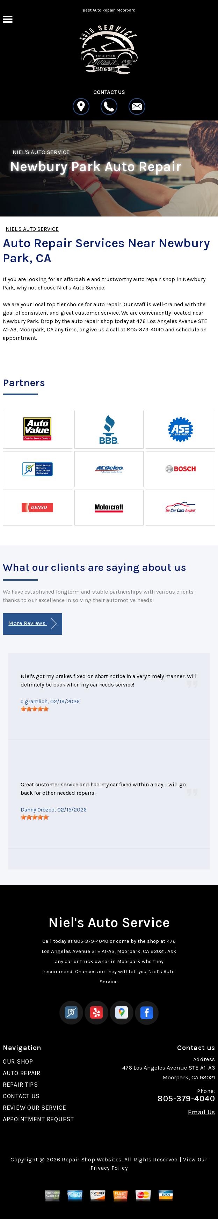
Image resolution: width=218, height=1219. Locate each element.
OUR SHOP (18, 1061)
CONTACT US (21, 1096)
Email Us (201, 1112)
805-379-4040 (145, 329)
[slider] (35, 709)
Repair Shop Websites (92, 1159)
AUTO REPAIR (22, 1073)
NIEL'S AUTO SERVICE (41, 151)
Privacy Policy (109, 1168)
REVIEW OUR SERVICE (34, 1107)
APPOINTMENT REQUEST (38, 1119)
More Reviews (32, 624)
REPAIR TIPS (20, 1084)
